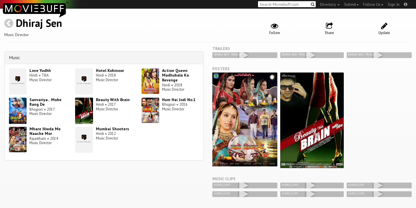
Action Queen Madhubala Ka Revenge (175, 75)
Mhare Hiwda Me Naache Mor (45, 131)
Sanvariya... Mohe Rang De (45, 102)
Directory (330, 4)
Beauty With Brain (113, 99)
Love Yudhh (40, 70)
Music (14, 57)
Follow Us (373, 4)
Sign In (394, 4)
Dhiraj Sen (39, 23)
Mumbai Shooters (112, 128)
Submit (351, 4)
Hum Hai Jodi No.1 (179, 99)
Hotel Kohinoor (110, 70)
